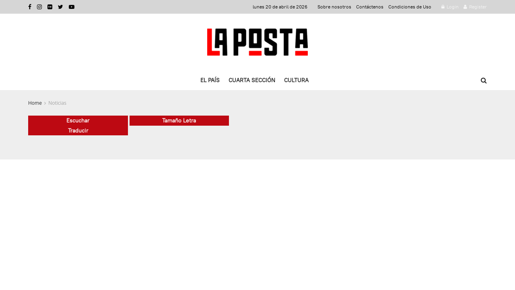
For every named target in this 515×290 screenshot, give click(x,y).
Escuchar (77, 120)
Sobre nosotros (334, 7)
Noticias (57, 102)
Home (35, 102)
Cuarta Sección (252, 80)
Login (450, 7)
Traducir (78, 130)
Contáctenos (369, 7)
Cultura (296, 80)
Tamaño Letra (179, 120)
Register (475, 7)
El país (210, 80)
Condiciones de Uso (409, 7)
